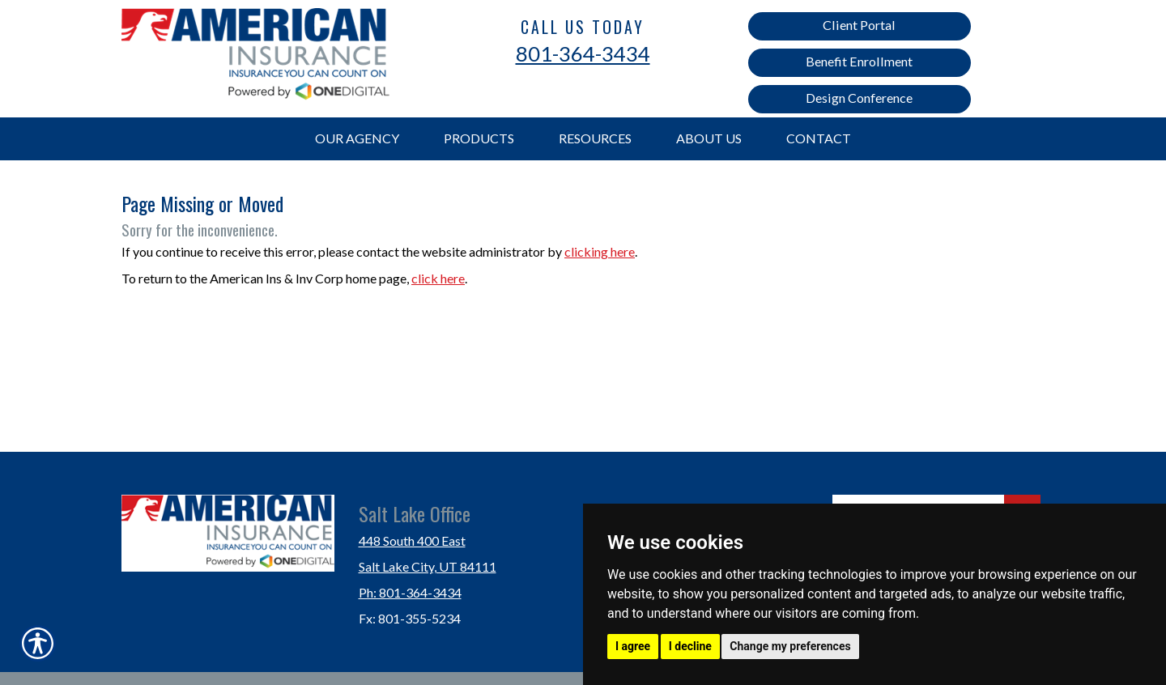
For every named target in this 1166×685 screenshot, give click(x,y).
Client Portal (859, 24)
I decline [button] (690, 646)
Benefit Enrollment (859, 61)
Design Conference (859, 97)
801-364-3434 (583, 53)
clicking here (599, 251)
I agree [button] (632, 646)
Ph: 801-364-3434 (410, 592)
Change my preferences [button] (790, 646)
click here (438, 278)
